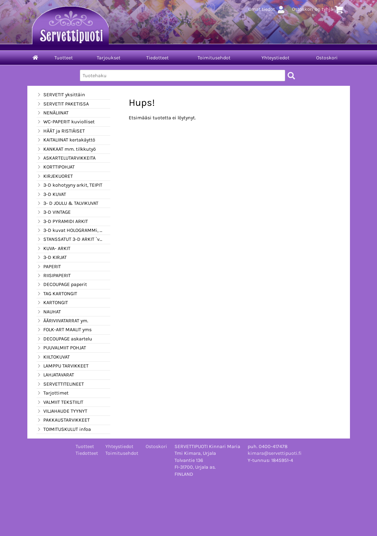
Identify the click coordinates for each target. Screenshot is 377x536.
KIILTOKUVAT (53, 357)
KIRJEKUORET (55, 176)
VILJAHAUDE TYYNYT (62, 411)
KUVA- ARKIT (53, 248)
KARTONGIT (52, 303)
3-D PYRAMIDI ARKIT (62, 221)
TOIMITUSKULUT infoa (64, 429)
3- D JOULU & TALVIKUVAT (67, 203)
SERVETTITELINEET (60, 384)
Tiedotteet (157, 58)
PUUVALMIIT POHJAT (61, 348)
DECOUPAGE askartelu (64, 339)
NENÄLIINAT (53, 113)
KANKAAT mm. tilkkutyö (66, 149)
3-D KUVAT (51, 194)
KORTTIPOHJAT (56, 167)
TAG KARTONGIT (57, 294)
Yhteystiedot (275, 58)
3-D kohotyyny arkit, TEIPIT (69, 185)
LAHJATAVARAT (55, 375)
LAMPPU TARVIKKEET (62, 366)
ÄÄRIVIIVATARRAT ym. (62, 321)
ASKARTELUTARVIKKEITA (66, 158)
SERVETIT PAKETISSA (63, 104)
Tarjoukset (108, 58)
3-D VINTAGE (54, 212)
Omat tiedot (267, 9)
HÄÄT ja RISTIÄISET (61, 131)
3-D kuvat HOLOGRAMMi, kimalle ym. (70, 230)
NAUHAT (49, 312)
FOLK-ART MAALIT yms (64, 330)
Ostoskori (327, 58)
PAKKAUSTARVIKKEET (63, 420)
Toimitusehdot (214, 58)
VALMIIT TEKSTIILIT (60, 402)
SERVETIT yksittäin (61, 95)
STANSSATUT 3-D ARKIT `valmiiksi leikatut (70, 239)
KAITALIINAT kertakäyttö (66, 140)
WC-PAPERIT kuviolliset (66, 122)
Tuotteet (63, 58)
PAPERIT (49, 267)
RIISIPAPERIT (54, 275)
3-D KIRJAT (52, 257)
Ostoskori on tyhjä (318, 9)
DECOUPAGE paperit (62, 284)
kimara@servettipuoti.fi (274, 453)
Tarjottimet (53, 393)
